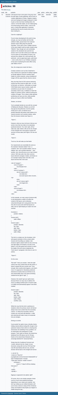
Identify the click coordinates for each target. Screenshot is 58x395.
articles (15, 1)
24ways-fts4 (8, 1)
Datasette (10, 393)
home (2, 1)
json (9, 9)
